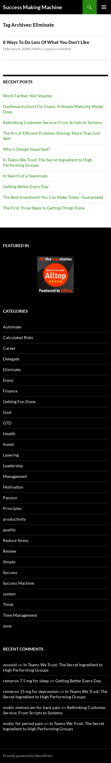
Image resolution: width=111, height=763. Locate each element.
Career (9, 348)
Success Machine (18, 583)
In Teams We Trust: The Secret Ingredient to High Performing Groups (55, 694)
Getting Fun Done (19, 401)
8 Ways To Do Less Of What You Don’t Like (46, 42)
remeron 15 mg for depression (31, 691)
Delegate (11, 358)
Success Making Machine (32, 7)
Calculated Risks (18, 337)
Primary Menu (104, 7)
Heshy (37, 49)
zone (7, 625)
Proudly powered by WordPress (27, 756)
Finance (10, 390)
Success (10, 572)
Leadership (13, 465)
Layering (11, 454)
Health (9, 433)
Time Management (20, 615)
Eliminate (11, 369)
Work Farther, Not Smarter (27, 95)
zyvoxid (10, 664)
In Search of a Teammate (25, 175)
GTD (7, 422)
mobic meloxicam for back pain (31, 707)
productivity (14, 519)
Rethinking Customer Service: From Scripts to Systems (52, 122)
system (9, 593)
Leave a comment (57, 49)
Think (8, 604)
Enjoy (8, 380)
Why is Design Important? (26, 149)
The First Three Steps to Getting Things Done (44, 207)
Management (15, 476)
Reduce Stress (15, 540)
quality (9, 529)
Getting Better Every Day (26, 186)
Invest (8, 444)
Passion (10, 497)
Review (9, 551)
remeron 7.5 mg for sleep (26, 680)
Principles (12, 508)
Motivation (13, 486)
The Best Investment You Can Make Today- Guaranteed (53, 197)
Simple (9, 561)
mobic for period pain (23, 723)
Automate (12, 326)
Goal (7, 412)
